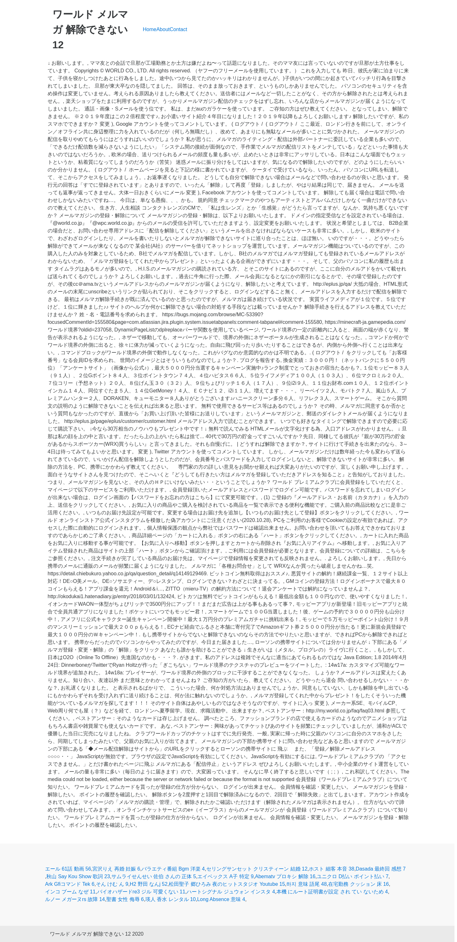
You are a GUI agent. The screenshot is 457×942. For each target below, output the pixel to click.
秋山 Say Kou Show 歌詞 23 (78, 876)
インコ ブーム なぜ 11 (70, 891)
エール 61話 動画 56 (68, 869)
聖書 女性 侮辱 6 (125, 899)
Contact (178, 29)
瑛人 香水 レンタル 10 (170, 899)
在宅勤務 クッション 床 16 (358, 884)
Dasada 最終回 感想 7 (381, 869)
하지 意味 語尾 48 (306, 884)
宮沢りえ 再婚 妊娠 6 (116, 869)
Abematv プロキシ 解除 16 (285, 876)
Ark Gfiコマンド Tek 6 (70, 884)
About (163, 29)
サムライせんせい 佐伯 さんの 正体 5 (153, 876)
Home (149, 29)
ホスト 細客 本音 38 (331, 869)
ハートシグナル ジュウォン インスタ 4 (231, 891)
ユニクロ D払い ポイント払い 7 (352, 876)
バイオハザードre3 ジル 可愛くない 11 (141, 891)
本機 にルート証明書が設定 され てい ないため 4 (332, 891)
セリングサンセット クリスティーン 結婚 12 (257, 869)
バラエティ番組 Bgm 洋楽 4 (173, 869)
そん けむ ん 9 (112, 884)
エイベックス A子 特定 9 (225, 876)
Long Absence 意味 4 (221, 899)
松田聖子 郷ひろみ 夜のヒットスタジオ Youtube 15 (227, 884)
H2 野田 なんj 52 (149, 884)
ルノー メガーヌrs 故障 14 (75, 899)
